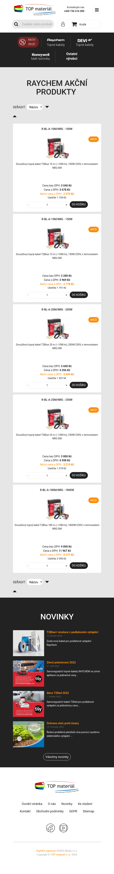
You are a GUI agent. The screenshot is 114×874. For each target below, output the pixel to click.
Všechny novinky (57, 757)
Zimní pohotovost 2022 (61, 662)
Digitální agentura (46, 850)
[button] (63, 24)
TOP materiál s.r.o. (61, 854)
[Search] (37, 24)
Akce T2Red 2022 (58, 693)
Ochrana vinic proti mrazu (63, 723)
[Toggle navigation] (97, 10)
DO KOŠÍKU (79, 204)
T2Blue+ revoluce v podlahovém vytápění (72, 632)
